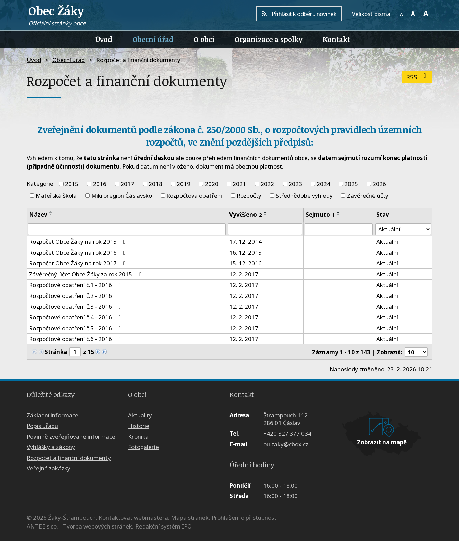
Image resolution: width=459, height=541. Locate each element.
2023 (295, 184)
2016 (99, 184)
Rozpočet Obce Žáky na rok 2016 (78, 253)
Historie (138, 426)
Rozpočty (249, 195)
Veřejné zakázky (48, 468)
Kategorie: (41, 183)
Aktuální (387, 242)
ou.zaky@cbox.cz (285, 444)
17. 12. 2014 (245, 242)
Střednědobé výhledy (304, 195)
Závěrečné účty (367, 195)
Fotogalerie (143, 447)
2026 (379, 184)
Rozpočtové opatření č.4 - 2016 (76, 317)
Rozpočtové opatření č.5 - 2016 (76, 328)
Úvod (104, 39)
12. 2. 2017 (243, 274)
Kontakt (336, 39)
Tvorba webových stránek (97, 526)
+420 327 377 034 (287, 434)
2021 (239, 184)
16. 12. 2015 (245, 253)
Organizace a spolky (269, 39)
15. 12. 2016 (245, 263)
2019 (183, 184)
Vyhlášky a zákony (51, 447)
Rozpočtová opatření (194, 195)
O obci (204, 39)
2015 (71, 184)
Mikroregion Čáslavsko (121, 195)
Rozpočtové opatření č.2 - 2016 (76, 296)
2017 (127, 184)
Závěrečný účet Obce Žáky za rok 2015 (86, 274)
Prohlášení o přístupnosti (245, 518)
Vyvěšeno (245, 214)
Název (38, 214)
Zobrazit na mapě (382, 442)
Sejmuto (320, 214)
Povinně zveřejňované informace (71, 436)
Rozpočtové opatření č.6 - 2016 (76, 339)
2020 (211, 184)
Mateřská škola (56, 195)
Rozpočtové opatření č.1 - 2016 (76, 285)
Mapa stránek (190, 518)
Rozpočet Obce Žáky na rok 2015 (78, 242)
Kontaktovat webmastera (133, 518)
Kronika (138, 436)
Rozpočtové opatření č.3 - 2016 (76, 307)
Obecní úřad (152, 39)
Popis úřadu (42, 426)
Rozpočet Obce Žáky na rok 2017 (78, 263)
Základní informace (52, 415)
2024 (323, 184)
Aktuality (140, 415)
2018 (155, 184)
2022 (267, 184)
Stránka (56, 352)
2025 (351, 184)
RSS (417, 77)
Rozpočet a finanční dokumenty (69, 458)
